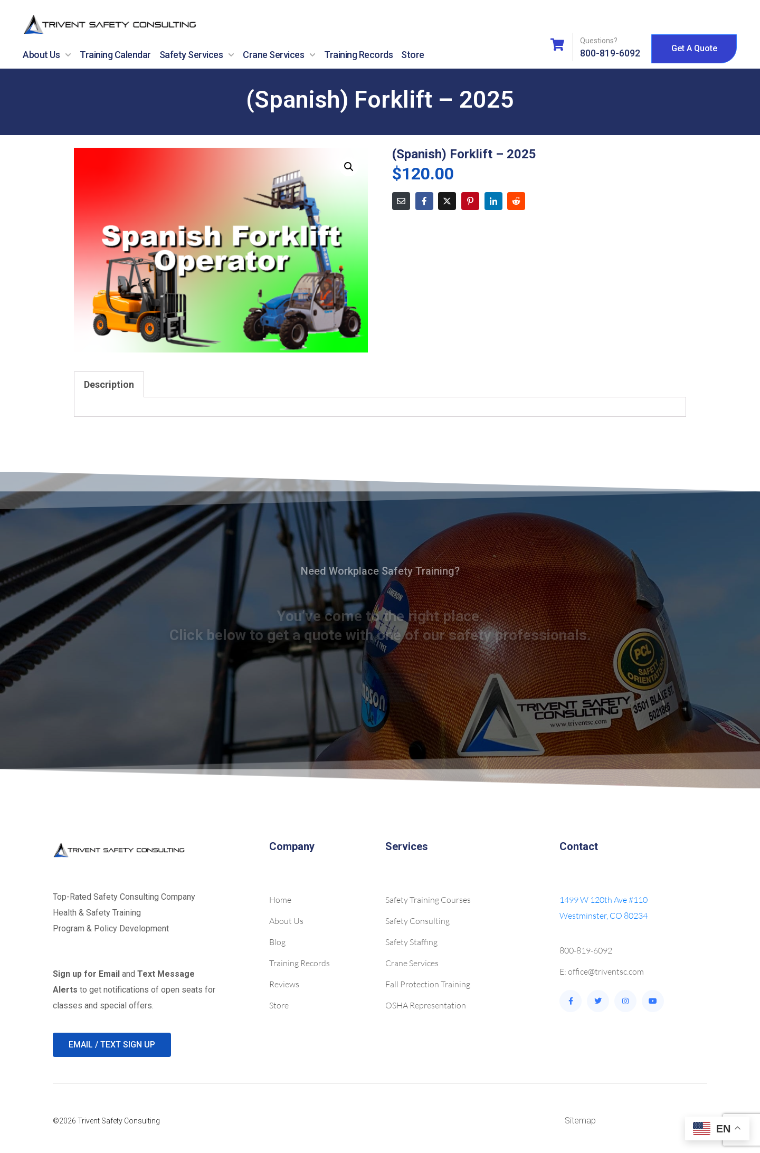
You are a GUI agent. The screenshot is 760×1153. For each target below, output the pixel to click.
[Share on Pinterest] (470, 201)
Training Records (358, 54)
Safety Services (197, 55)
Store (412, 54)
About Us (47, 55)
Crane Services (279, 55)
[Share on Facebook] (424, 201)
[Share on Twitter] (447, 201)
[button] (348, 166)
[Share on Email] (401, 201)
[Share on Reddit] (516, 201)
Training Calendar (115, 54)
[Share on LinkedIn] (493, 201)
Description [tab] (109, 384)
